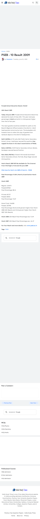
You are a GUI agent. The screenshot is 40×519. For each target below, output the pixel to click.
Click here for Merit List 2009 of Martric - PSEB (16, 170)
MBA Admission (6, 472)
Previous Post (8, 403)
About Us (19, 516)
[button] (2, 2)
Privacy (26, 516)
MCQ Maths (4, 432)
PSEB (7, 51)
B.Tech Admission (6, 475)
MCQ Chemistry (6, 429)
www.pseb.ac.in (32, 225)
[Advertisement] (20, 27)
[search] (20, 238)
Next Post (33, 403)
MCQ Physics (5, 426)
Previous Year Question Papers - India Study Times (20, 513)
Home (3, 51)
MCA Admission (6, 478)
